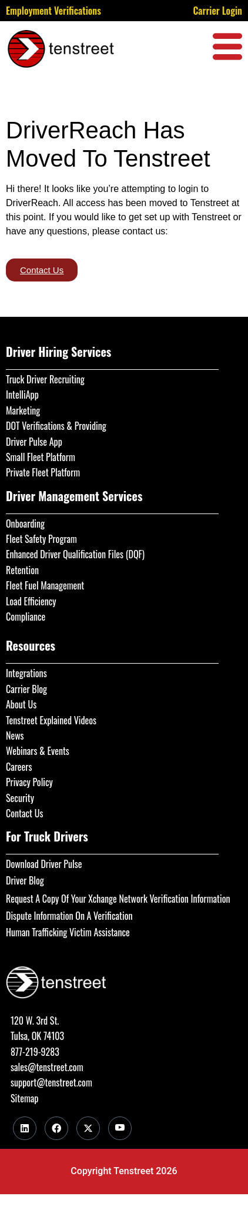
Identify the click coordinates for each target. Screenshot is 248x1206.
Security (20, 798)
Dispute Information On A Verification (69, 916)
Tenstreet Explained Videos (51, 720)
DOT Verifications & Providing (56, 426)
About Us (21, 704)
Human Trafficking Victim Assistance (68, 932)
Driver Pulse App (34, 442)
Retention (22, 570)
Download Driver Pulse (44, 864)
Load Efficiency (31, 601)
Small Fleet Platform (40, 457)
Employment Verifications (53, 11)
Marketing (23, 410)
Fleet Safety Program (41, 539)
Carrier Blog (26, 689)
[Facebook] (56, 1128)
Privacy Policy (29, 782)
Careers (19, 767)
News (15, 735)
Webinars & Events (37, 751)
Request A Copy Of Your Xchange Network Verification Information (118, 899)
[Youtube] (120, 1128)
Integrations (26, 673)
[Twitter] (88, 1128)
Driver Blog (25, 880)
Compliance (25, 616)
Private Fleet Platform (43, 472)
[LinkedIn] (24, 1128)
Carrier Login (217, 11)
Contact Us (24, 813)
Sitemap (24, 1098)
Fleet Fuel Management (45, 585)
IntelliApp (22, 394)
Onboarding (25, 523)
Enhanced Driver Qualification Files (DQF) (75, 554)
